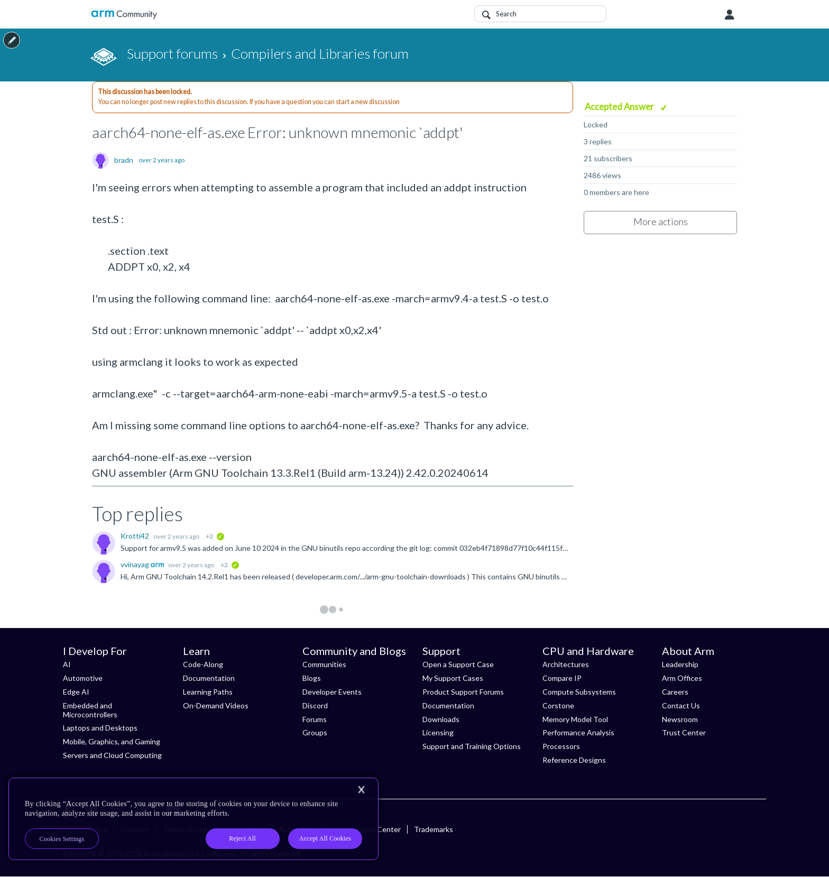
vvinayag (136, 564)
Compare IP (562, 677)
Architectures (565, 664)
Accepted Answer (620, 106)
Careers (675, 691)
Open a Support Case (458, 664)
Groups (314, 732)
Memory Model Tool (575, 719)
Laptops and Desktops (100, 727)
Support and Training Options (471, 746)
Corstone (558, 705)
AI (67, 664)
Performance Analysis (578, 732)
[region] (193, 819)
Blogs (311, 677)
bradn (123, 160)
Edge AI (76, 691)
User (729, 15)
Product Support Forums (463, 691)
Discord (315, 705)
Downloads (440, 719)
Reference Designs (574, 759)
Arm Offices (682, 677)
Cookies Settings (62, 839)
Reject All (242, 838)
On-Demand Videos (215, 705)
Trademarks (433, 829)
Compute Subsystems (579, 691)
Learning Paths (208, 691)
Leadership (680, 664)
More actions (660, 221)
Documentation (209, 677)
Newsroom (680, 719)
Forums (314, 719)
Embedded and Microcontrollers (90, 710)
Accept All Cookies (325, 838)
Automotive (83, 677)
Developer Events (332, 691)
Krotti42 (136, 535)
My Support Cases (452, 677)
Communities (324, 664)
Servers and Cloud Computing (112, 755)
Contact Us (681, 705)
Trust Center (684, 732)
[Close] (361, 789)
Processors (561, 746)
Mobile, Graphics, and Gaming (111, 741)
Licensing (438, 732)
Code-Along (203, 664)
